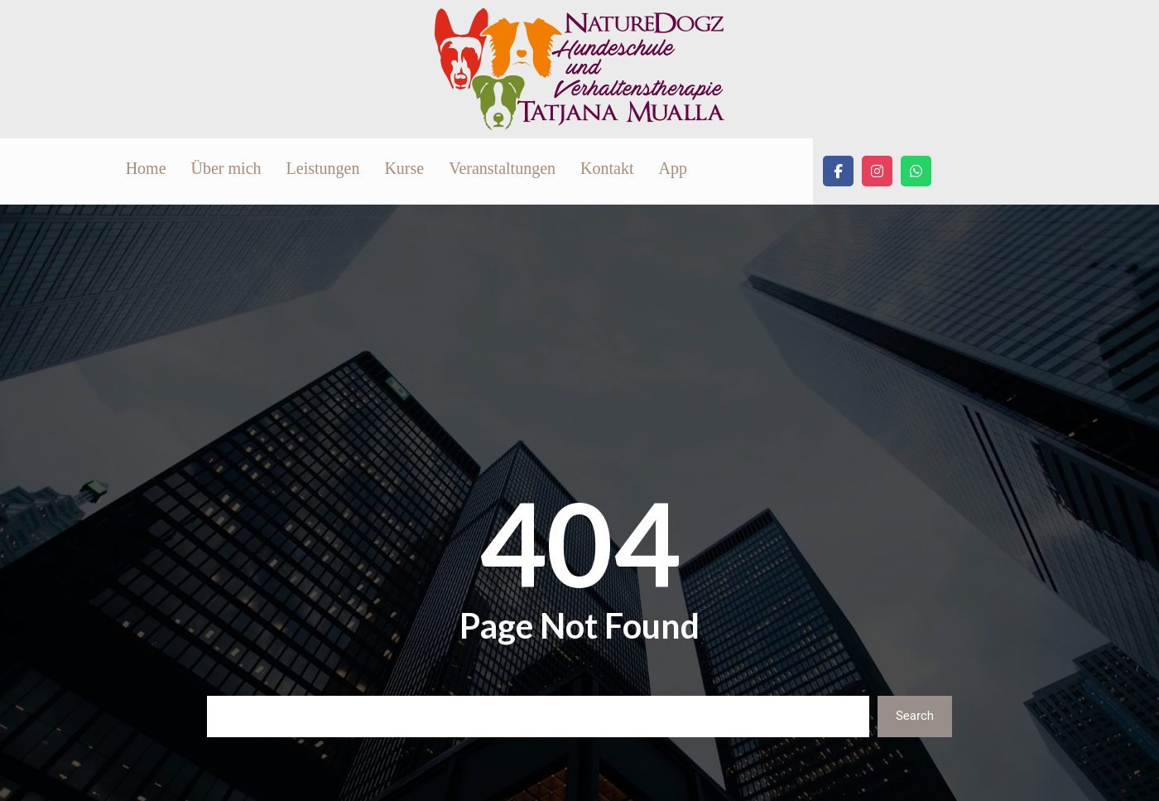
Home (350, 171)
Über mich (431, 171)
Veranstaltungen (707, 171)
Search (915, 723)
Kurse (609, 171)
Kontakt (812, 171)
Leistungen (528, 171)
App (877, 171)
